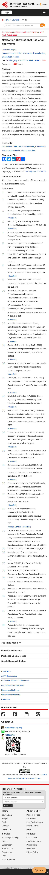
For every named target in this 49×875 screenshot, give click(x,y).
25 (3, 549)
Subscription (7, 845)
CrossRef (12, 218)
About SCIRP (34, 811)
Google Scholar (14, 527)
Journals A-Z (7, 815)
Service (6, 833)
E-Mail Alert (6, 671)
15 (3, 378)
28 (3, 570)
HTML (37, 60)
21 (3, 483)
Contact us (5, 699)
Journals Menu (11, 642)
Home (7, 20)
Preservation (32, 845)
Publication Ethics (34, 841)
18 (3, 432)
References (7, 189)
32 (3, 610)
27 (3, 563)
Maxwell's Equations (26, 147)
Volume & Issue (8, 859)
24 (3, 530)
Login (7, 12)
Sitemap (5, 826)
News (29, 829)
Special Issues (32, 826)
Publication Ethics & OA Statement (15, 681)
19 (3, 450)
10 (3, 291)
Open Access (32, 838)
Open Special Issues (11, 650)
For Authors (31, 818)
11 (3, 309)
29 (3, 578)
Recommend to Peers (10, 690)
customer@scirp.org (13, 728)
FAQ (4, 856)
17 (3, 410)
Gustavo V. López (9, 50)
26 (3, 552)
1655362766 (10, 735)
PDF (31, 60)
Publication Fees (33, 815)
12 (3, 323)
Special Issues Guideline (13, 661)
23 (3, 509)
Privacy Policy (32, 852)
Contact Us (6, 829)
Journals (15, 20)
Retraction (31, 848)
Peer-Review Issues (35, 822)
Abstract (6, 69)
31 (3, 596)
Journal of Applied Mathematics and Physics (20, 32)
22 (3, 494)
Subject (5, 818)
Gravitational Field (9, 147)
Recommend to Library (10, 695)
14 (3, 363)
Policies (31, 833)
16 (3, 396)
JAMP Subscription (9, 676)
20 (3, 465)
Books (4, 822)
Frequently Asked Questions (12, 685)
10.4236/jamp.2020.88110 (17, 60)
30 (3, 589)
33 (3, 625)
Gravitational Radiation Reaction (21, 150)
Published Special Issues (13, 656)
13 (3, 345)
